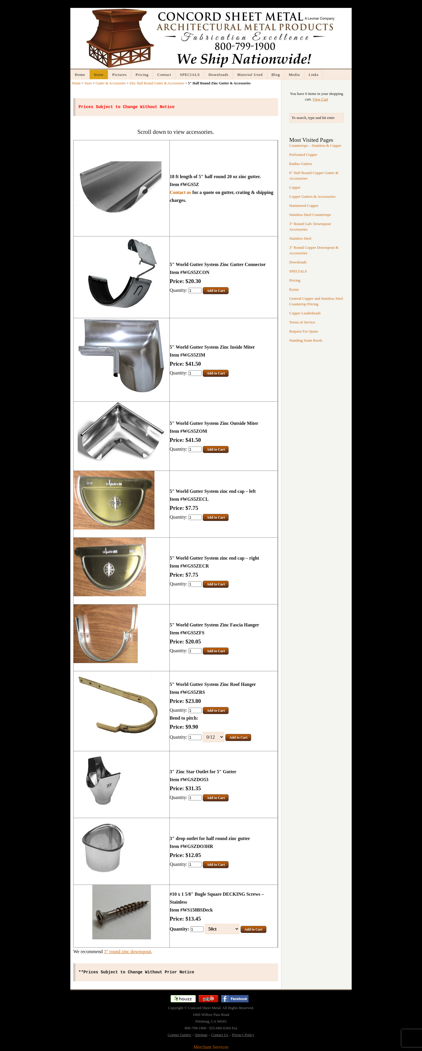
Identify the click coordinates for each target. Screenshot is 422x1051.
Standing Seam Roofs (305, 340)
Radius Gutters (300, 163)
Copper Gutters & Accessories (312, 196)
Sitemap (201, 1035)
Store (98, 74)
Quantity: (179, 290)
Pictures (119, 74)
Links (314, 74)
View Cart (320, 99)
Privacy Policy (243, 1035)
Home (80, 74)
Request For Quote (303, 331)
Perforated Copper (303, 154)
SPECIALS (190, 74)
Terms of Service (302, 322)
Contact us (180, 192)
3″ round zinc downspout (127, 951)
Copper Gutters (179, 1035)
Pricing (142, 74)
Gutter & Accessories (111, 83)
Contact (164, 74)
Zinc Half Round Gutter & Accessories (157, 83)
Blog (275, 74)
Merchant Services (211, 1047)
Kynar (294, 289)
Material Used (250, 74)
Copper (294, 187)
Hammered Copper (303, 205)
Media (294, 74)
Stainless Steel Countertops (310, 214)
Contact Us (219, 1035)
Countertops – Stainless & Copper (315, 145)
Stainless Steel (300, 238)
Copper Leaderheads (305, 313)
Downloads (219, 74)
